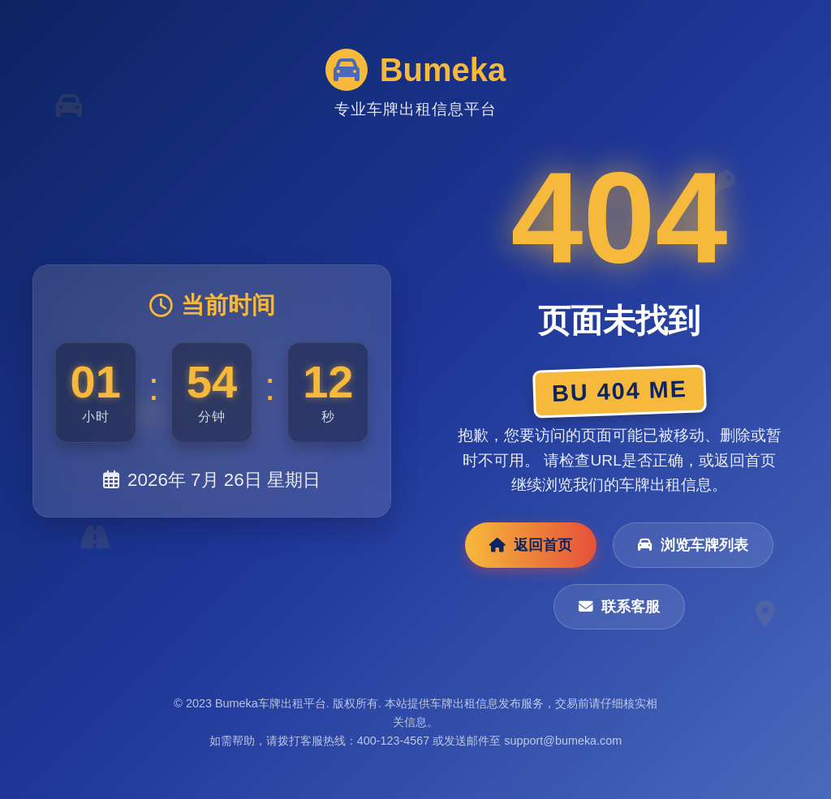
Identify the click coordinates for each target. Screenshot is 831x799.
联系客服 (619, 607)
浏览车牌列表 (693, 545)
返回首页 (530, 545)
